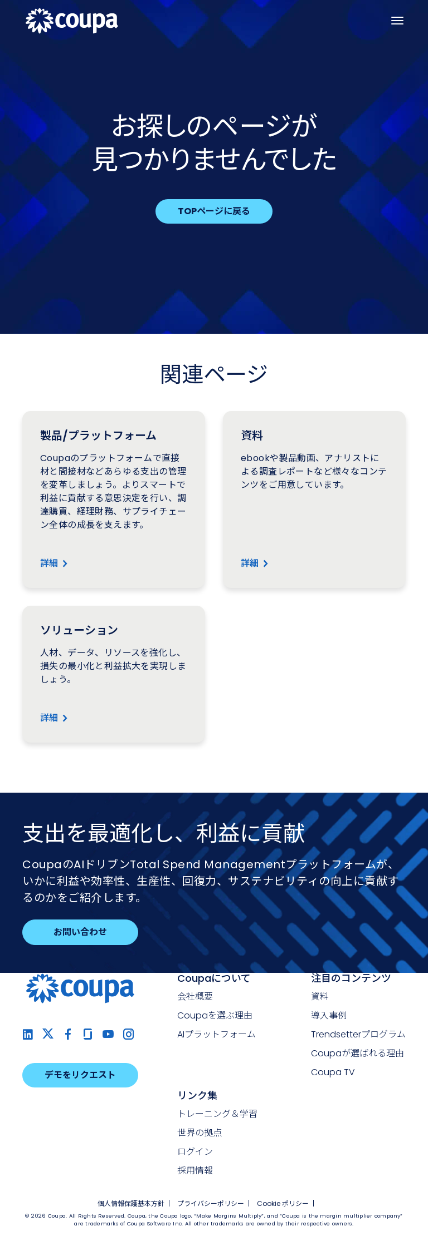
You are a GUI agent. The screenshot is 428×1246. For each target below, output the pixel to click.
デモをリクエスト (80, 1075)
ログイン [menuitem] (195, 1151)
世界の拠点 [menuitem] (199, 1132)
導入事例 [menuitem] (329, 1015)
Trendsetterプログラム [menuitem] (358, 1034)
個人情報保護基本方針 (131, 1203)
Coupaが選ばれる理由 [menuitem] (357, 1053)
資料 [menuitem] (320, 996)
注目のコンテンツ (351, 978)
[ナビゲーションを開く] (397, 20)
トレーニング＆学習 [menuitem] (217, 1113)
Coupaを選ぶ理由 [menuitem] (214, 1015)
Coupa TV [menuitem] (333, 1072)
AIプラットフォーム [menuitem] (216, 1034)
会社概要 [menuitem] (195, 996)
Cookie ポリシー (283, 1203)
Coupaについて (214, 978)
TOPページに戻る (214, 211)
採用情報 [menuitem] (195, 1170)
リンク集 (197, 1095)
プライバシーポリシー (210, 1203)
